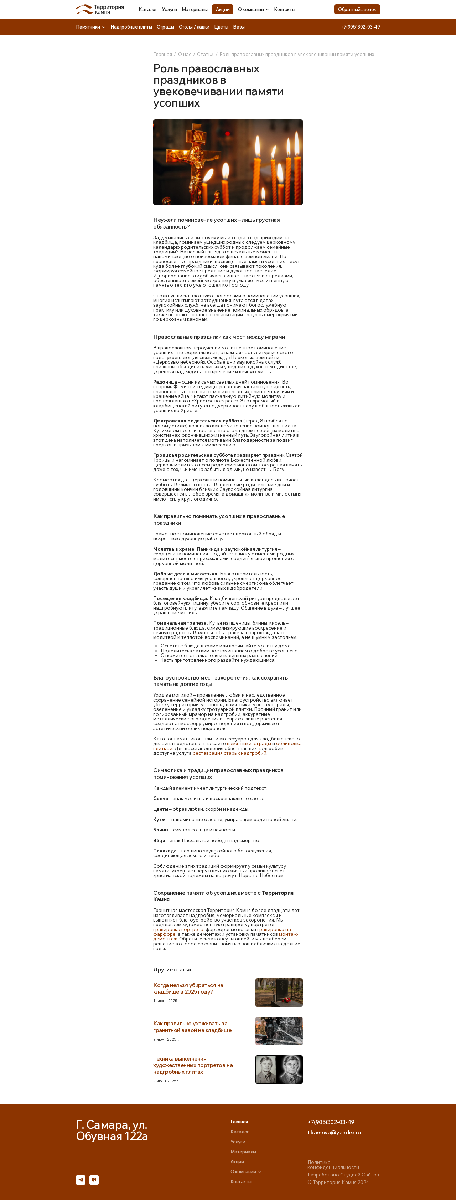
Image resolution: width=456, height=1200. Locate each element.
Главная (162, 54)
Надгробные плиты (131, 27)
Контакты (284, 9)
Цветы (221, 27)
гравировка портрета (178, 929)
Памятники (90, 27)
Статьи (205, 54)
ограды (262, 743)
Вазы (238, 27)
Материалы (194, 9)
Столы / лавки (194, 27)
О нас (184, 54)
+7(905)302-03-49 (360, 27)
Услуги (169, 9)
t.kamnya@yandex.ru (334, 1132)
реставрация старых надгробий (229, 753)
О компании (253, 9)
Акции (222, 9)
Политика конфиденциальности (333, 1164)
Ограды (165, 27)
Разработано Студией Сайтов (343, 1175)
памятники (239, 743)
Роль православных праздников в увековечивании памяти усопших (296, 54)
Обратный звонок (357, 9)
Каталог (148, 9)
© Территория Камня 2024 (338, 1182)
